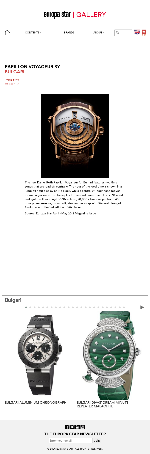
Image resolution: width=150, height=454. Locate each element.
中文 (17, 80)
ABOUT (98, 32)
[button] (26, 307)
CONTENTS (33, 32)
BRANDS (69, 32)
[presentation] (142, 307)
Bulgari (13, 300)
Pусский (10, 80)
